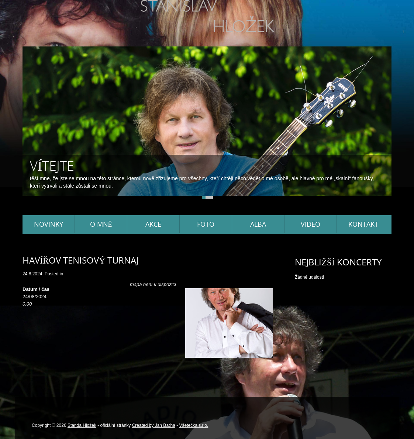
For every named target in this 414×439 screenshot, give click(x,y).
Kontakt (363, 224)
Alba (258, 224)
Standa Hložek (82, 425)
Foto (205, 224)
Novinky (48, 224)
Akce (153, 224)
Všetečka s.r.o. (193, 425)
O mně (101, 224)
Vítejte (52, 166)
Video (310, 224)
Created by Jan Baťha (153, 425)
